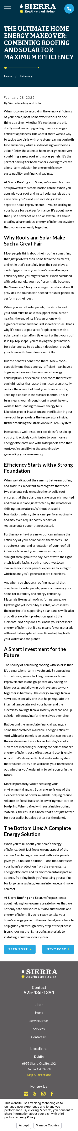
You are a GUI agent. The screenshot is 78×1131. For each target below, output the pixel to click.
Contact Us (39, 1037)
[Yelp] (34, 1094)
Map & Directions (39, 1075)
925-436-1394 (39, 992)
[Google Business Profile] (26, 1094)
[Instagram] (43, 1094)
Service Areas (39, 1021)
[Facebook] (52, 1094)
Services (39, 1029)
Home (39, 1012)
